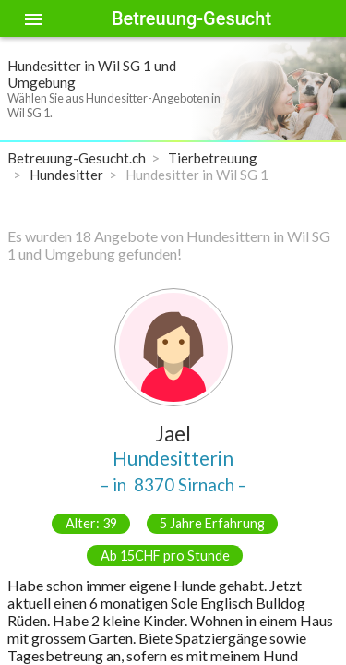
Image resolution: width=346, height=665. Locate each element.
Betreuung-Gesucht (191, 18)
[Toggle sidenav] (33, 18)
